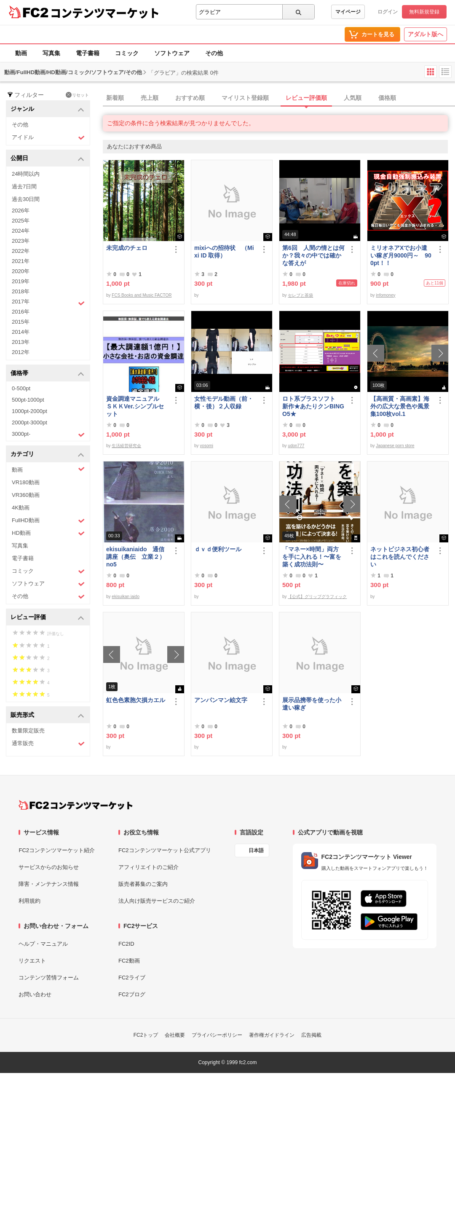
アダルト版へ (425, 34)
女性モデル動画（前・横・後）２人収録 (223, 402)
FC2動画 (129, 961)
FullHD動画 (48, 520)
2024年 (20, 231)
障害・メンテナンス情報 (49, 884)
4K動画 (20, 507)
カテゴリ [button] (47, 455)
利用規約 (29, 901)
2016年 (20, 311)
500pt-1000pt (28, 400)
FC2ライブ (131, 977)
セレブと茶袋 (300, 295)
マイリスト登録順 (245, 97)
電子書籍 (87, 53)
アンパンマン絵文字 (220, 700)
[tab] (279, 98)
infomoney (385, 295)
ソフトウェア (172, 53)
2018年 (20, 291)
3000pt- (48, 434)
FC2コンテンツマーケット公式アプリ (164, 850)
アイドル (48, 137)
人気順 (352, 97)
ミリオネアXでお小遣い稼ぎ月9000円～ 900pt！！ (400, 255)
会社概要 (175, 1035)
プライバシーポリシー (217, 1035)
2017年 (48, 302)
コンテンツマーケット (105, 13)
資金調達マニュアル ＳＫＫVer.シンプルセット (135, 406)
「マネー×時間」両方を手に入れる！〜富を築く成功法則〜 (311, 557)
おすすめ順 (190, 97)
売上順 (149, 97)
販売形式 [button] (47, 715)
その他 (214, 53)
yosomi (206, 445)
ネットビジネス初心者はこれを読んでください (399, 557)
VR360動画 (26, 495)
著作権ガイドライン (271, 1035)
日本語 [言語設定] (256, 850)
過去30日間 (26, 199)
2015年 (20, 322)
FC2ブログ (131, 994)
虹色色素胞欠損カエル (135, 700)
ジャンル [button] (47, 109)
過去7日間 (24, 186)
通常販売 (48, 743)
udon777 (296, 445)
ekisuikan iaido (125, 596)
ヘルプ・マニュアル (43, 944)
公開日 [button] (47, 159)
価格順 (387, 97)
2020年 (20, 271)
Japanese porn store (395, 445)
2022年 (20, 251)
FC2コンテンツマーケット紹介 (57, 850)
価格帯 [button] (47, 374)
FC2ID (126, 944)
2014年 (20, 332)
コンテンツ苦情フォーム (49, 977)
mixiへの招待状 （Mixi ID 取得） (224, 251)
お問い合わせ (35, 994)
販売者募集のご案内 (143, 884)
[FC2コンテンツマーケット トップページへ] (76, 805)
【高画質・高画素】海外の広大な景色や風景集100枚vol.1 (399, 406)
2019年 (20, 281)
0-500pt (21, 388)
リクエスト (32, 961)
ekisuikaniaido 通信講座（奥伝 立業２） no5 (135, 557)
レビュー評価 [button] (47, 618)
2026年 (20, 210)
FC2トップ (146, 1035)
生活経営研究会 (126, 445)
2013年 (20, 342)
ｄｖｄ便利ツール (217, 549)
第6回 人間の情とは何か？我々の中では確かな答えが (313, 255)
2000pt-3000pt (29, 422)
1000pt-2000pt (29, 411)
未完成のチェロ (126, 247)
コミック (127, 53)
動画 (21, 53)
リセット (77, 95)
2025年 (20, 220)
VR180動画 (26, 482)
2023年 (20, 241)
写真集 (51, 53)
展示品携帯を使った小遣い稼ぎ (311, 704)
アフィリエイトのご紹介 (148, 867)
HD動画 (48, 533)
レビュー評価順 (306, 97)
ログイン (387, 12)
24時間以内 (26, 174)
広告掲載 (311, 1035)
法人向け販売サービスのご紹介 (156, 901)
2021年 (20, 261)
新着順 (115, 97)
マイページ (348, 12)
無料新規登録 (424, 12)
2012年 (20, 352)
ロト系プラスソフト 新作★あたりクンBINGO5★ (313, 406)
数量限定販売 (28, 730)
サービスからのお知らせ (49, 867)
